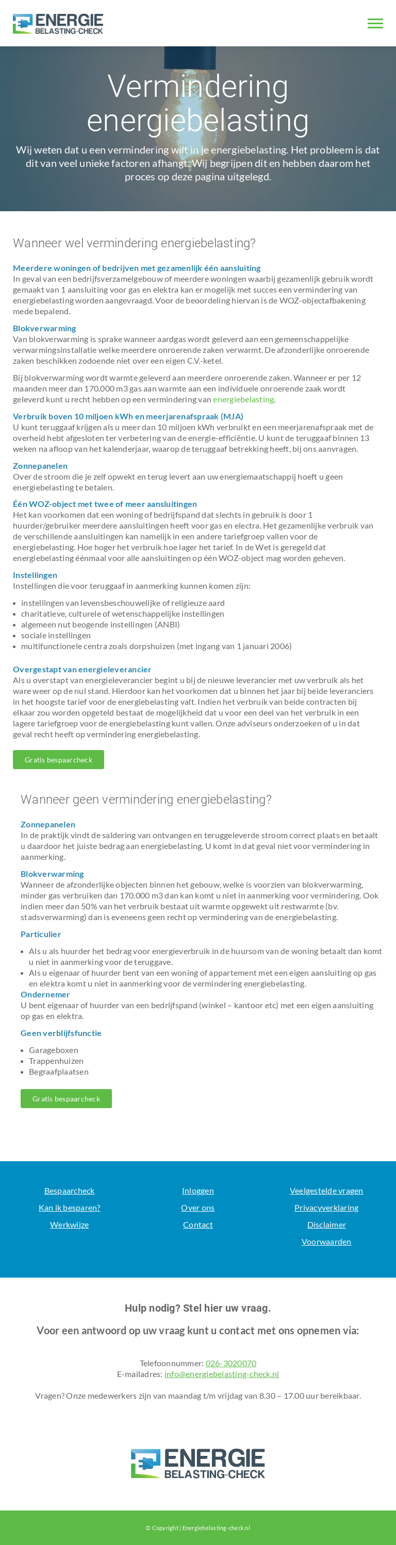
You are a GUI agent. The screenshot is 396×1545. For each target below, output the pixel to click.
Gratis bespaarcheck (58, 759)
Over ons (197, 1207)
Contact (198, 1224)
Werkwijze (69, 1224)
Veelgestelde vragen (327, 1190)
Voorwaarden (327, 1241)
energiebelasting (243, 399)
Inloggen (198, 1190)
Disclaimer (326, 1224)
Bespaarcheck (69, 1190)
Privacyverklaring (326, 1207)
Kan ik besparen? (70, 1207)
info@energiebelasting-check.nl (221, 1374)
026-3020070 (231, 1363)
